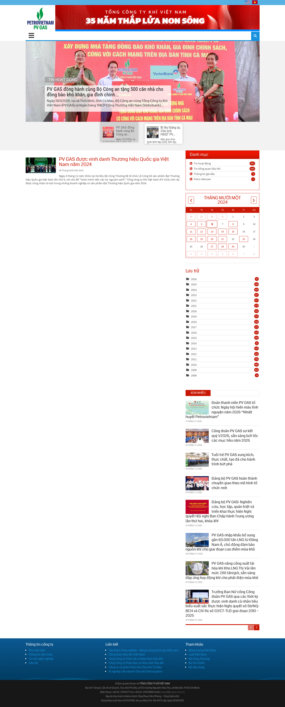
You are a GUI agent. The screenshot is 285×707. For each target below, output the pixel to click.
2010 (194, 365)
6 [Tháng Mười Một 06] (212, 224)
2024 (194, 290)
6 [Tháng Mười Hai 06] (233, 254)
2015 (194, 338)
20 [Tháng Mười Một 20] (212, 239)
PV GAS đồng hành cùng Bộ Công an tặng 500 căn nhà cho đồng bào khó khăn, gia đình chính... (142, 81)
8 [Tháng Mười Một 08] (233, 224)
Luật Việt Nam (198, 654)
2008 (194, 375)
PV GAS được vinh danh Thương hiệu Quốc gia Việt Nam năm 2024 (41, 165)
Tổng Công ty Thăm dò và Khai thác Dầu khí (136, 659)
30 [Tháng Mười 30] (212, 216)
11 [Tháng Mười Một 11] (191, 231)
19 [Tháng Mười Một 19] (201, 239)
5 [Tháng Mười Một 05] (201, 224)
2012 (194, 354)
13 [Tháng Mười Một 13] (212, 231)
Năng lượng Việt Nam (202, 650)
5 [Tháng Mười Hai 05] (222, 254)
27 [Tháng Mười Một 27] (212, 246)
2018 (194, 322)
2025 (194, 284)
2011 (194, 359)
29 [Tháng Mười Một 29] (233, 246)
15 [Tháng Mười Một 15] (233, 231)
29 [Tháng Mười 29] (201, 216)
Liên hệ (33, 663)
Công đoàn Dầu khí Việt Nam (127, 654)
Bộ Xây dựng (197, 667)
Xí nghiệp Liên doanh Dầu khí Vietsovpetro (135, 671)
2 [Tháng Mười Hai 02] (191, 254)
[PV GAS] (40, 18)
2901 (252, 163)
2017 (194, 327)
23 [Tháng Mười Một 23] (243, 239)
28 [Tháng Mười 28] (191, 216)
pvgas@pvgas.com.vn (173, 692)
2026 (194, 279)
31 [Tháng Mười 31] (222, 216)
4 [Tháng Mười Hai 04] (212, 254)
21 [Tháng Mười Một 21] (222, 239)
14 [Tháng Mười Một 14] (222, 231)
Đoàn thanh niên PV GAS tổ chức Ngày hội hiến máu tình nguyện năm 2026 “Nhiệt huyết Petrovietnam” (222, 409)
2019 (194, 316)
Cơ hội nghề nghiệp (41, 659)
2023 (194, 295)
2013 (194, 348)
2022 (194, 300)
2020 (194, 311)
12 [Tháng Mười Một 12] (201, 231)
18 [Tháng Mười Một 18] (191, 239)
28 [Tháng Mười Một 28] (222, 246)
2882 (252, 168)
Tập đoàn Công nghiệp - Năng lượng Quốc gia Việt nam (143, 650)
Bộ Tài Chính (197, 663)
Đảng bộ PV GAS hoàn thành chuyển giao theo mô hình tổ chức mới (234, 482)
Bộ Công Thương (199, 659)
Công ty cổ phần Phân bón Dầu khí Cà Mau (135, 667)
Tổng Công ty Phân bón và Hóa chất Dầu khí (136, 663)
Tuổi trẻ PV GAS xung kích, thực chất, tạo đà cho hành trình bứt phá (233, 458)
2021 (194, 306)
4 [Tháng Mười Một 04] (191, 224)
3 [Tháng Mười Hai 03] (201, 254)
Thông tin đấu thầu (40, 654)
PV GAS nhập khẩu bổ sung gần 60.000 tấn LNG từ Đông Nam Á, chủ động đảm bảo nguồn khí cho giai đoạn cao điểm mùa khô (222, 541)
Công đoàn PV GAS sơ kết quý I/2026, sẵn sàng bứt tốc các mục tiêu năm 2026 (235, 435)
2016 (194, 332)
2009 (194, 370)
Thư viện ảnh (37, 650)
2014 (194, 343)
